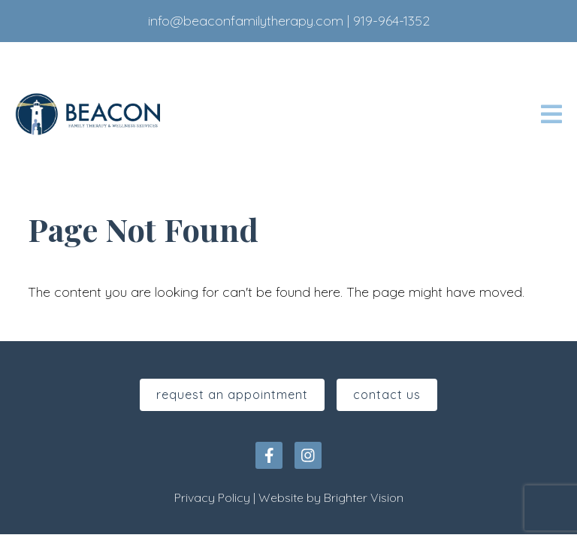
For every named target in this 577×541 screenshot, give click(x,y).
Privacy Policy (212, 497)
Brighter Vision (363, 497)
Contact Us (387, 394)
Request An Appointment (232, 394)
